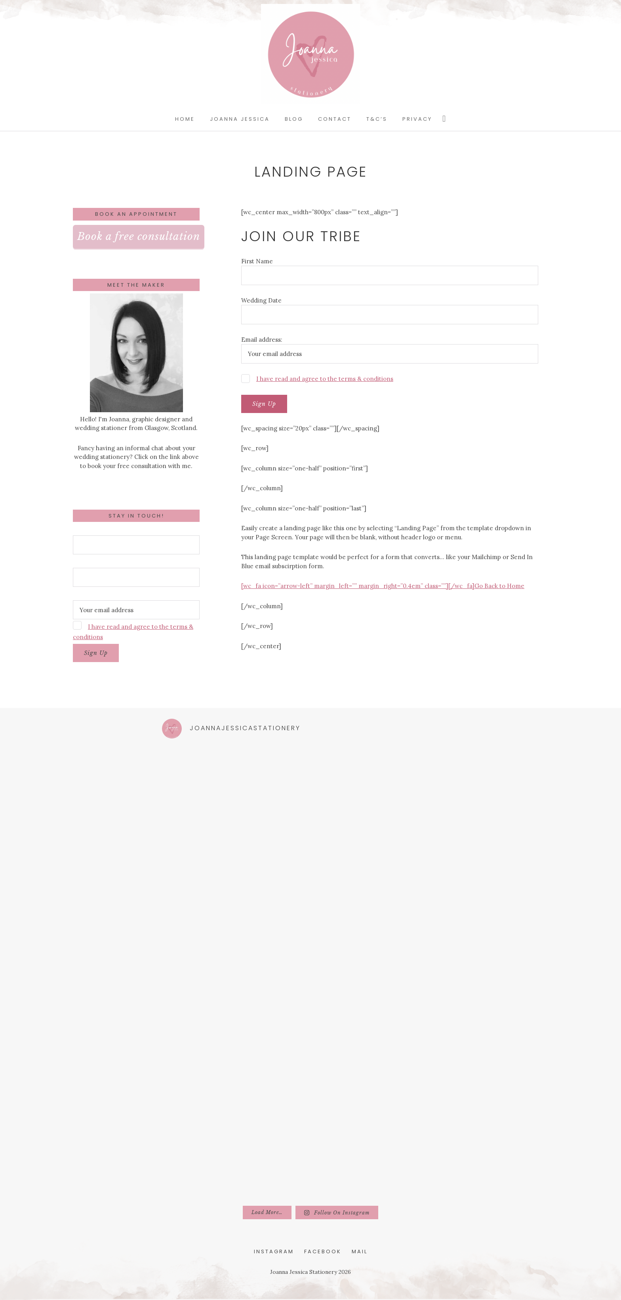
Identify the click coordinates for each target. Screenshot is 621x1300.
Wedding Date (261, 300)
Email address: (261, 339)
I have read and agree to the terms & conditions (324, 379)
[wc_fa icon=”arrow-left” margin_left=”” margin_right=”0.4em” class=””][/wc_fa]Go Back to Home (382, 586)
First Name (257, 261)
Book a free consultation (138, 236)
